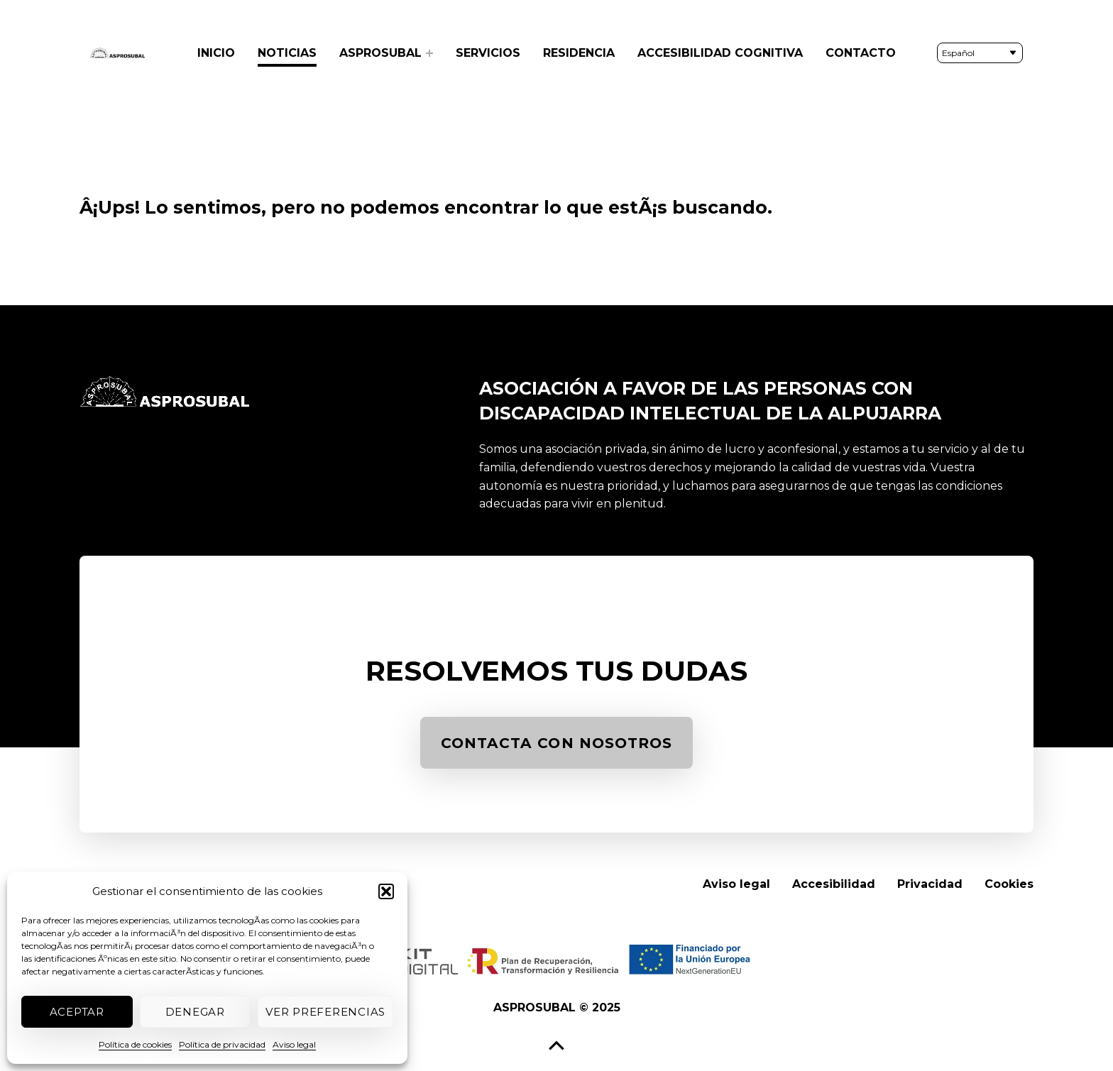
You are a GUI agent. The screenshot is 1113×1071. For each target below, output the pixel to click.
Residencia (579, 53)
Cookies (1009, 884)
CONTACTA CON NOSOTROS (563, 747)
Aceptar (77, 1011)
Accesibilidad (833, 884)
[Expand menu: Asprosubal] (429, 53)
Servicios (488, 53)
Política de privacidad (222, 1044)
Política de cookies (135, 1044)
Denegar (195, 1011)
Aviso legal (294, 1044)
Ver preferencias (325, 1011)
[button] (386, 891)
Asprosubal (380, 53)
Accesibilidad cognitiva (720, 53)
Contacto (861, 53)
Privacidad (930, 884)
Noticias (287, 53)
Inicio (216, 53)
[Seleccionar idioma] (980, 53)
